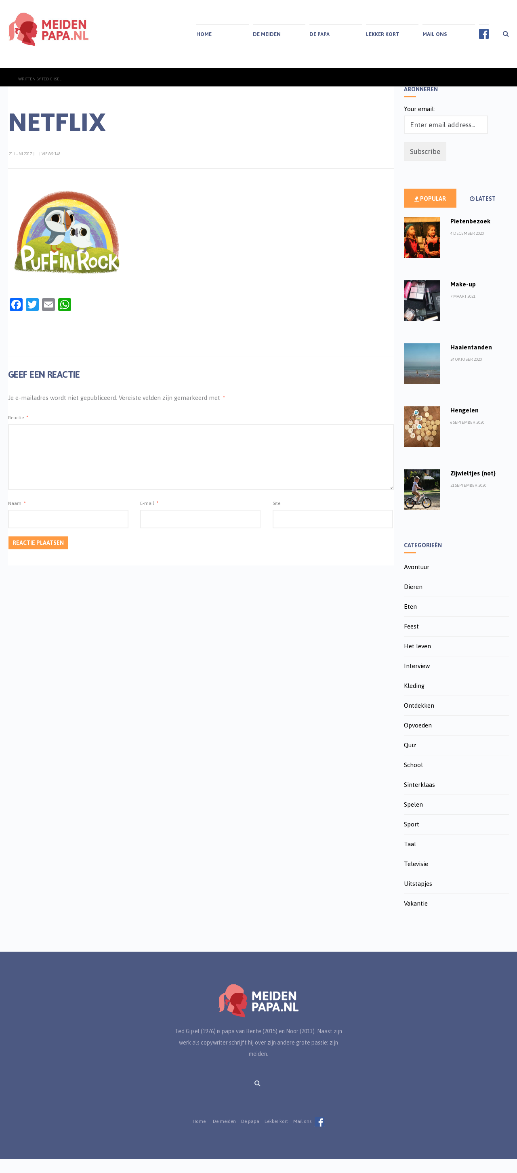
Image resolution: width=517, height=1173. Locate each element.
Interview (417, 679)
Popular (430, 212)
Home (204, 34)
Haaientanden (471, 360)
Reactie (18, 431)
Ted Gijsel (51, 92)
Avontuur (416, 580)
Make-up (463, 297)
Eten (410, 620)
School (413, 778)
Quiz (410, 758)
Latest (483, 212)
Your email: (419, 122)
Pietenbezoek (470, 234)
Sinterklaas (419, 798)
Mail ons (434, 34)
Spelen (413, 818)
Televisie (416, 877)
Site (276, 517)
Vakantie (416, 917)
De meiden (267, 34)
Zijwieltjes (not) (473, 486)
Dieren (413, 600)
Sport (411, 838)
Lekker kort (382, 34)
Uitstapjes (418, 897)
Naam (17, 517)
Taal (410, 857)
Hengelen (464, 423)
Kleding (414, 699)
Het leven (417, 659)
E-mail (149, 517)
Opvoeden (418, 739)
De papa (319, 34)
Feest (411, 640)
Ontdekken (419, 719)
